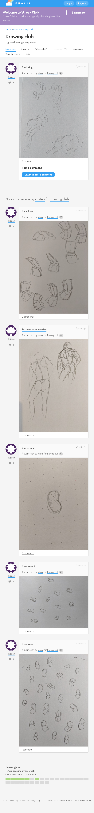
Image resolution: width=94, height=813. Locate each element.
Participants (43, 49)
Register (82, 3)
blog (38, 801)
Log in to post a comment (38, 174)
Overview (27, 49)
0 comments (28, 161)
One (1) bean (29, 448)
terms (22, 801)
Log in (69, 3)
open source (62, 801)
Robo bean (28, 211)
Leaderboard (12, 55)
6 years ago (81, 66)
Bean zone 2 (29, 566)
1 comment (27, 749)
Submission (11, 49)
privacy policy (30, 801)
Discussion (63, 49)
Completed (28, 29)
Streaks (9, 29)
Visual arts (17, 29)
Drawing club (20, 36)
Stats (48, 55)
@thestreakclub (85, 801)
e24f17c (71, 801)
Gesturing (28, 67)
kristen (41, 73)
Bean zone (28, 644)
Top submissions (32, 55)
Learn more (78, 12)
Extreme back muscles (35, 330)
